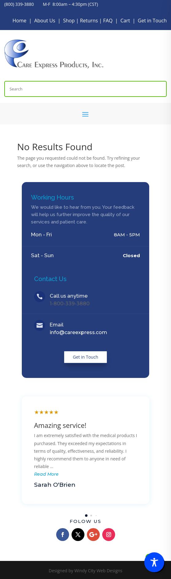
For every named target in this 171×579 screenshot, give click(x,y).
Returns (89, 20)
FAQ (108, 20)
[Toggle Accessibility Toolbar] (154, 562)
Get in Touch (152, 20)
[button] (86, 515)
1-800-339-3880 (70, 304)
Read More (46, 474)
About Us (44, 20)
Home (19, 20)
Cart (125, 20)
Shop (69, 20)
